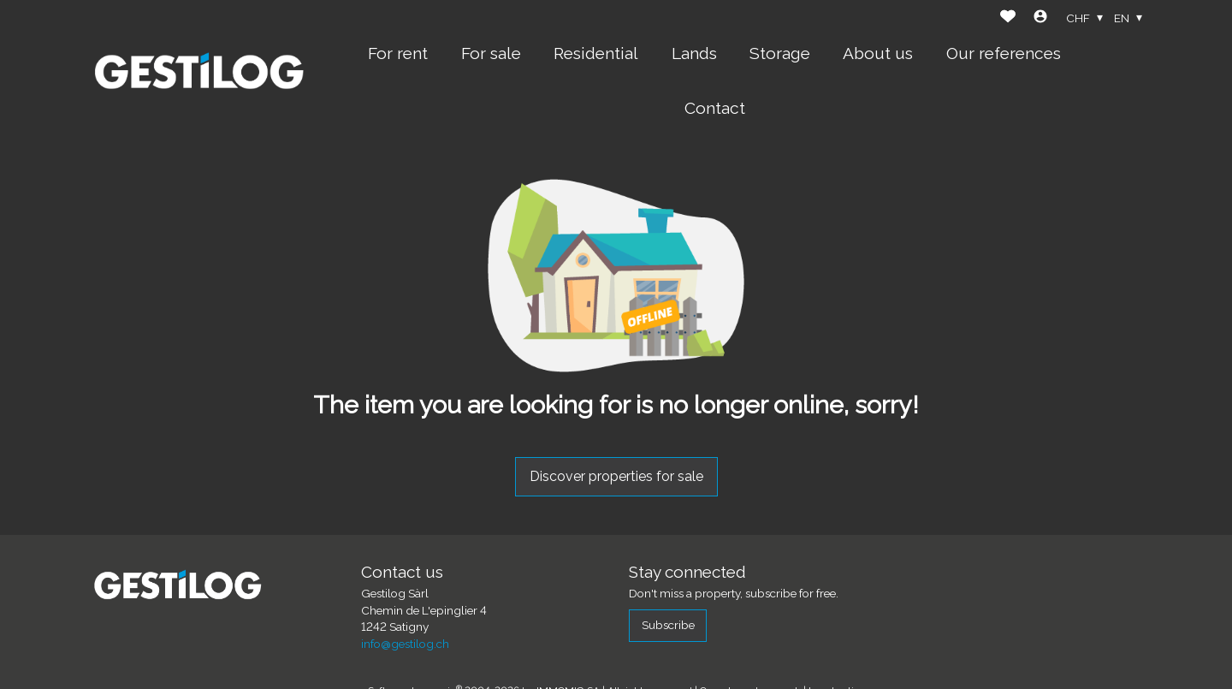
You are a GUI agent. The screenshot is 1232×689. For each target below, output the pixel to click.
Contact (714, 107)
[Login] (1040, 18)
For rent (398, 53)
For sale (491, 53)
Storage (779, 53)
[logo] (199, 72)
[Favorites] (1008, 18)
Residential (596, 53)
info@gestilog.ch (405, 643)
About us (878, 53)
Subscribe (668, 625)
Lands (694, 53)
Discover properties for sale (616, 476)
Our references (1003, 53)
